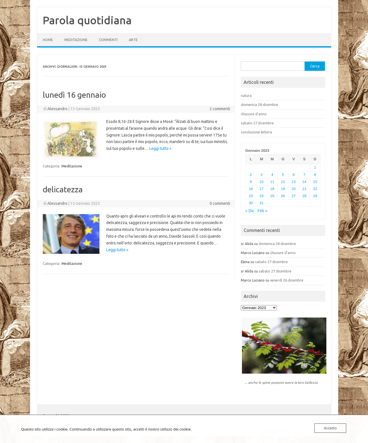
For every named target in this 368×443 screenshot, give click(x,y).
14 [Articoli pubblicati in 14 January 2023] (304, 182)
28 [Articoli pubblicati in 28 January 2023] (304, 196)
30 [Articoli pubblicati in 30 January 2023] (251, 203)
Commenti (108, 40)
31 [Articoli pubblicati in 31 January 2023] (261, 203)
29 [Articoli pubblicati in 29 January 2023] (315, 196)
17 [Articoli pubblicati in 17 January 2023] (261, 189)
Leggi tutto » (160, 148)
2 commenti (220, 109)
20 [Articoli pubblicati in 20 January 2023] (294, 189)
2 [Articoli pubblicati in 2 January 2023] (251, 174)
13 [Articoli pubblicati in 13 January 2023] (294, 182)
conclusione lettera (256, 132)
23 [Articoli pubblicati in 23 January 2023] (251, 196)
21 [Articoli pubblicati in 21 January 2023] (304, 189)
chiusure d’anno (254, 114)
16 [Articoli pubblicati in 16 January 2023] (251, 189)
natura (246, 95)
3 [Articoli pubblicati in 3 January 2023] (262, 174)
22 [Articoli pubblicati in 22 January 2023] (315, 189)
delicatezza (63, 189)
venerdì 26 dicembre (286, 280)
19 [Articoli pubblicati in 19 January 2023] (283, 189)
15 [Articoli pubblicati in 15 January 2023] (315, 182)
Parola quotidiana (87, 20)
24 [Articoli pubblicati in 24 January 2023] (261, 196)
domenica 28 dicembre (259, 105)
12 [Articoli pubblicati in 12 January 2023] (283, 182)
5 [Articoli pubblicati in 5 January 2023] (283, 174)
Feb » (262, 211)
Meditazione (76, 40)
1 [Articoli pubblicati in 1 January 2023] (315, 167)
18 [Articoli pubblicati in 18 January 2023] (272, 189)
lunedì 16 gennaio (74, 94)
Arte (133, 40)
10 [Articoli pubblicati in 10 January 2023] (261, 182)
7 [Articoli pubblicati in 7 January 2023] (304, 174)
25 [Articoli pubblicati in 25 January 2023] (272, 196)
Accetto (330, 428)
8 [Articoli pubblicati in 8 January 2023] (315, 174)
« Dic (249, 211)
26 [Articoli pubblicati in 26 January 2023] (283, 196)
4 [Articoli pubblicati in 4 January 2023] (272, 174)
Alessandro (57, 109)
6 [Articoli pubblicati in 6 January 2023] (294, 174)
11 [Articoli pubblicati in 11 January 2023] (272, 182)
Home (48, 40)
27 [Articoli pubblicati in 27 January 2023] (294, 196)
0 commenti (220, 203)
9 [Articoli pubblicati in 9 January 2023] (251, 182)
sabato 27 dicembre (257, 123)
